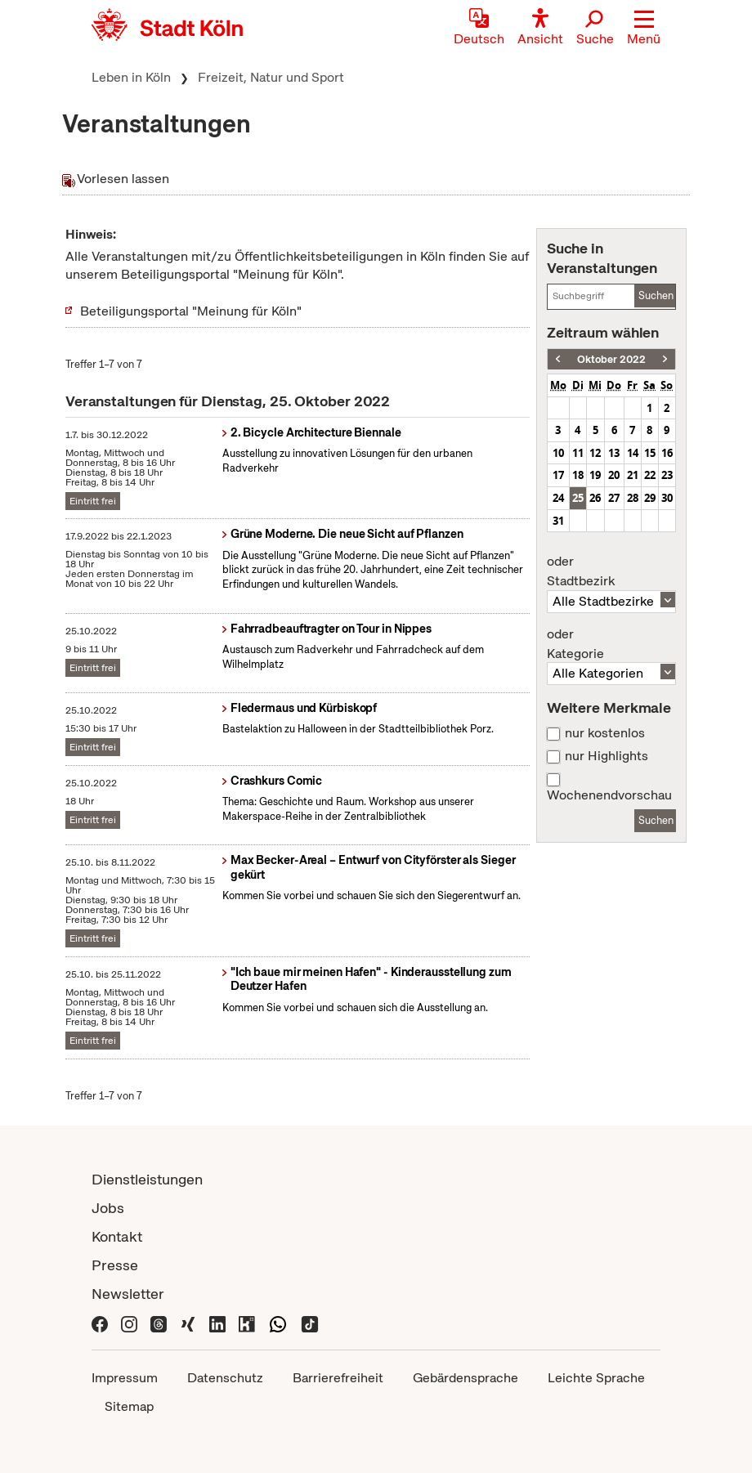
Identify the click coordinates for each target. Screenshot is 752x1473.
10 (558, 452)
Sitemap (129, 1406)
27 (614, 497)
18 (578, 475)
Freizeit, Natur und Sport (271, 77)
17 (558, 475)
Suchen (656, 295)
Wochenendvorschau (609, 795)
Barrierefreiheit (338, 1377)
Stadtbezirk (611, 571)
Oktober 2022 (611, 359)
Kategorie (611, 644)
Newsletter (128, 1293)
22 (650, 475)
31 (558, 520)
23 (667, 475)
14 (632, 452)
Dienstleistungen (147, 1179)
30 (667, 497)
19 (595, 475)
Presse (115, 1265)
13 (614, 452)
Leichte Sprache (596, 1377)
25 (578, 497)
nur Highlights (606, 756)
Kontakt (117, 1236)
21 (632, 475)
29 (650, 497)
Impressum (125, 1377)
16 (667, 452)
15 (650, 452)
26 (595, 497)
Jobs (108, 1207)
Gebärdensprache (465, 1377)
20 (614, 475)
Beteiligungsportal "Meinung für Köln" (191, 311)
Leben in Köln (131, 77)
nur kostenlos (605, 733)
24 (558, 497)
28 (632, 497)
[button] (643, 28)
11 (578, 452)
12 (595, 452)
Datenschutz (225, 1377)
